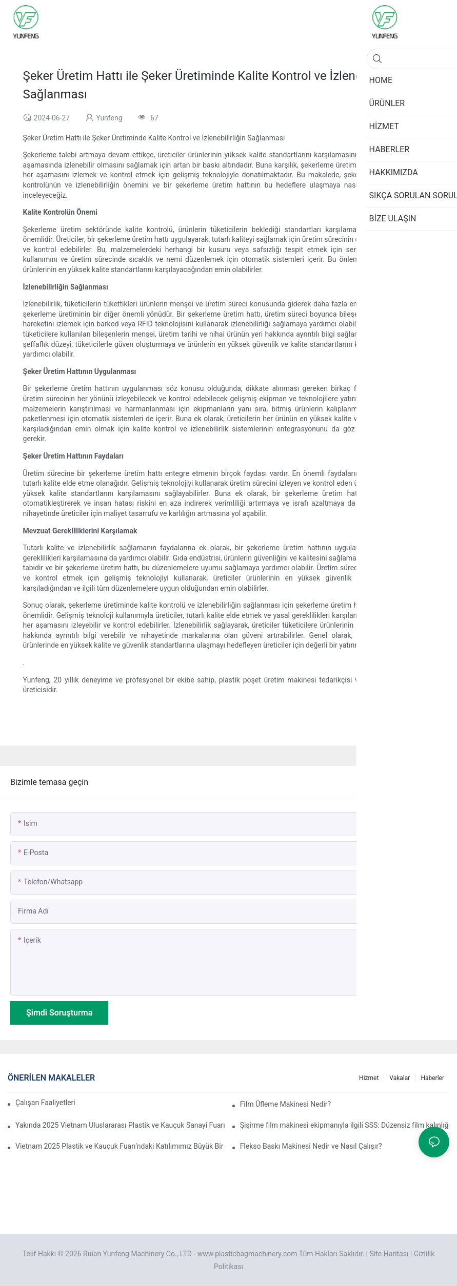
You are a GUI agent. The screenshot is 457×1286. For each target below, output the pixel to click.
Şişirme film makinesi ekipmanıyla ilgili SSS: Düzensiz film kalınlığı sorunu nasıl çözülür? (344, 1125)
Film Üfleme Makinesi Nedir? (285, 1104)
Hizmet (369, 1078)
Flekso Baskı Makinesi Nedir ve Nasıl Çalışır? (311, 1146)
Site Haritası (389, 1254)
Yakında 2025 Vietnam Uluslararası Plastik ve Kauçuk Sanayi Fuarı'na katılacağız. (120, 1125)
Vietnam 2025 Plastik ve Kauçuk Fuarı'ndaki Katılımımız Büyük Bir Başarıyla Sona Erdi (120, 1146)
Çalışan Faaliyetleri (45, 1102)
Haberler (432, 1078)
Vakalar (399, 1078)
